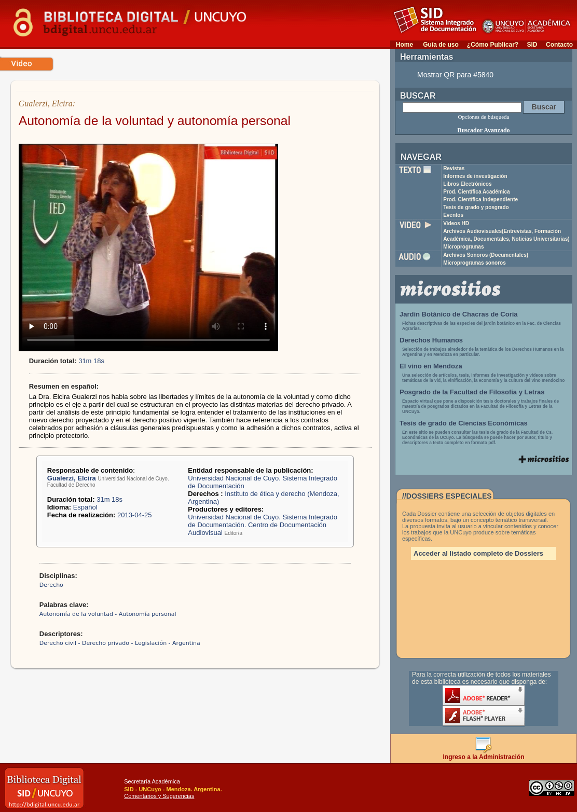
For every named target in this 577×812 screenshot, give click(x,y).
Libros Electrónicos (467, 184)
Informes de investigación (475, 176)
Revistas (453, 168)
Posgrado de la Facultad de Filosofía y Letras (472, 392)
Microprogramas (463, 247)
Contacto (559, 44)
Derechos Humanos (431, 340)
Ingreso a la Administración (484, 754)
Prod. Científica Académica (476, 192)
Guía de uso (441, 44)
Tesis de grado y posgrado (476, 207)
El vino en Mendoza (431, 366)
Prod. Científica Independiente (480, 199)
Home (404, 44)
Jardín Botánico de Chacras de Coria (459, 314)
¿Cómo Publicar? (492, 44)
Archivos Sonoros (485, 255)
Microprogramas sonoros (474, 263)
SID (532, 44)
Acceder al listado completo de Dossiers (478, 553)
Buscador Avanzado (483, 130)
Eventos (453, 215)
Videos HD (456, 223)
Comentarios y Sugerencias (159, 796)
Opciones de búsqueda (484, 117)
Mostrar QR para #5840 (455, 75)
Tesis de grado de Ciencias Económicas (464, 423)
